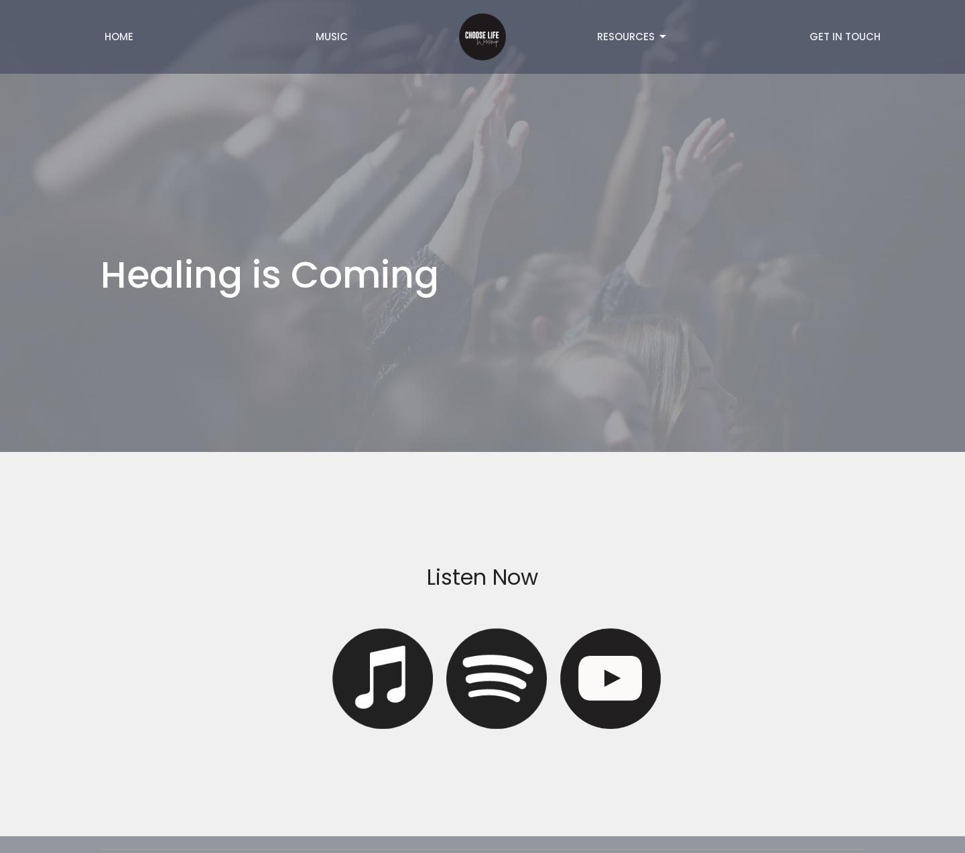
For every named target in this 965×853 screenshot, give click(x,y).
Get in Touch (845, 37)
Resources (632, 37)
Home (119, 37)
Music (332, 37)
